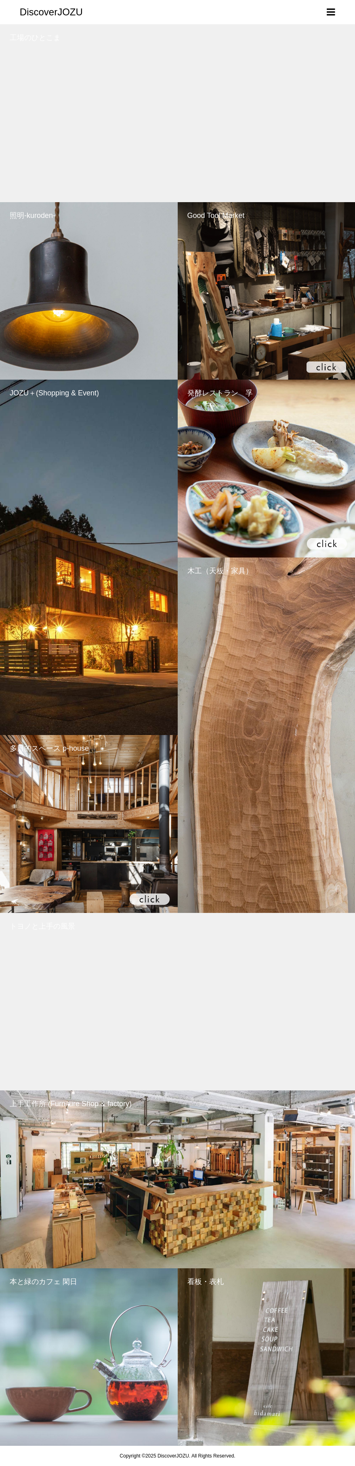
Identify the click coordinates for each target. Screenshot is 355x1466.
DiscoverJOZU (51, 11)
